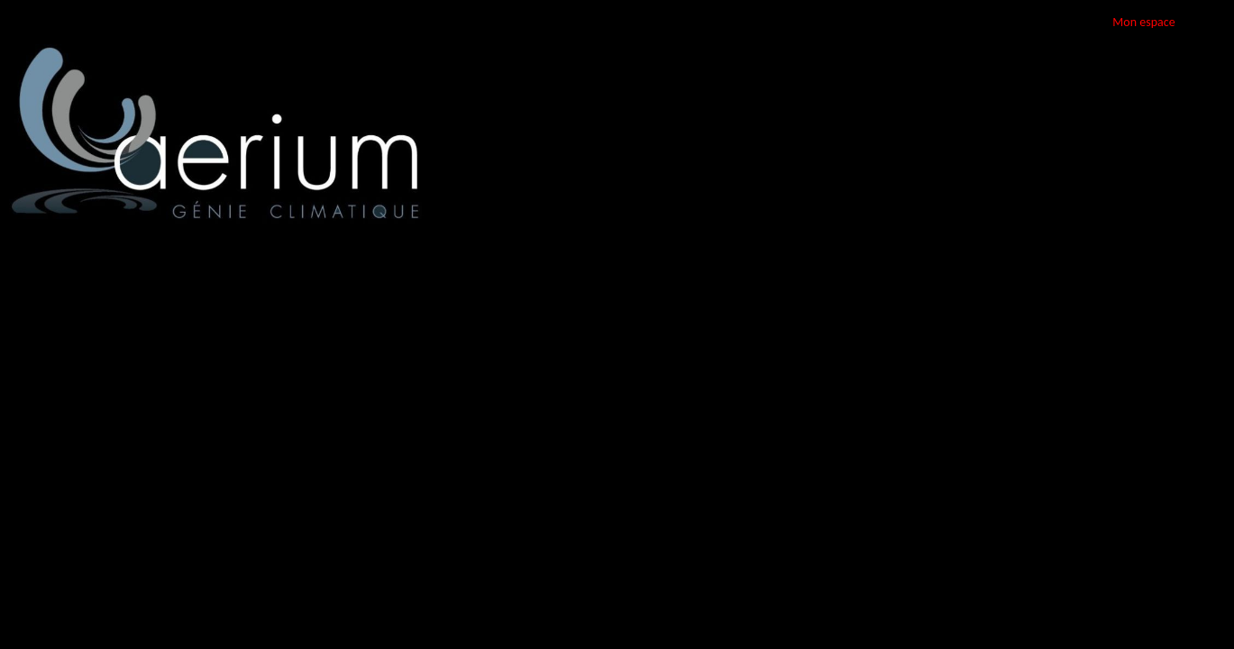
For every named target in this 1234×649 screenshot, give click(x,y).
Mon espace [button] (1143, 22)
